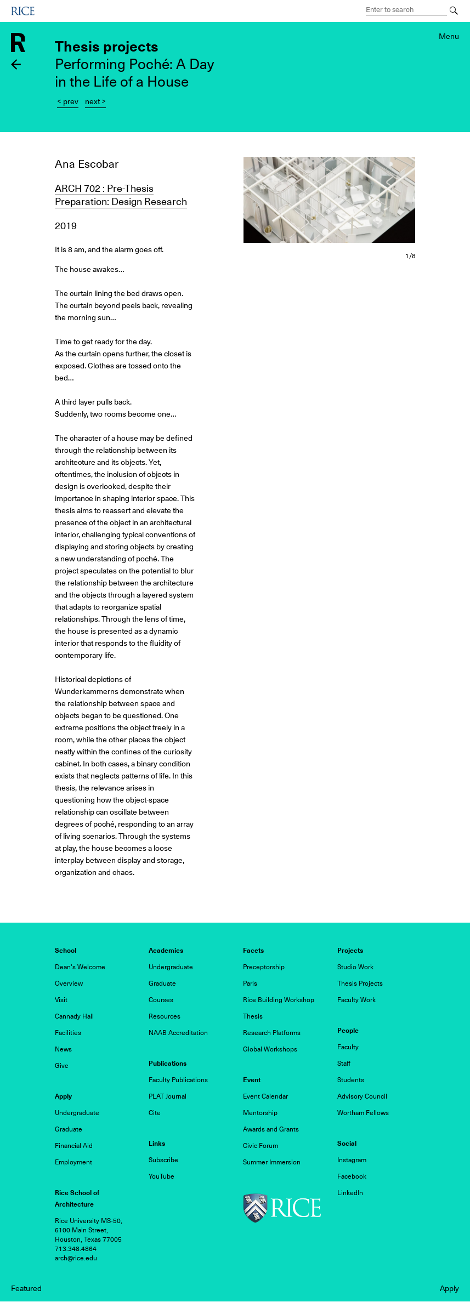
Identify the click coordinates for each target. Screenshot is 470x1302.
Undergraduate (171, 967)
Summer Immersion (272, 1162)
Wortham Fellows (363, 1112)
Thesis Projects (360, 983)
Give (62, 1065)
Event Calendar (265, 1096)
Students (350, 1080)
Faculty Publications (178, 1080)
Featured (26, 1288)
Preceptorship (264, 967)
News (63, 1049)
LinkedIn (350, 1193)
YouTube (161, 1176)
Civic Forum (260, 1145)
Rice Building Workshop (278, 1000)
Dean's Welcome (80, 967)
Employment (73, 1162)
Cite (155, 1112)
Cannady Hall (74, 1016)
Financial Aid (74, 1145)
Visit (61, 1000)
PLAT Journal (167, 1096)
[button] (330, 200)
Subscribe (163, 1160)
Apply (449, 1288)
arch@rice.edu (76, 1258)
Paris (250, 983)
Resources (164, 1016)
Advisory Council (362, 1096)
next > (95, 101)
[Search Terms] (406, 9)
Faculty (348, 1047)
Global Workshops (270, 1049)
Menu (449, 36)
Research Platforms (272, 1032)
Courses (161, 1000)
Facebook (351, 1176)
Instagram (351, 1160)
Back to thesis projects (16, 64)
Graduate (162, 983)
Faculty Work (356, 1000)
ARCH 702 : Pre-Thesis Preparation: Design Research (121, 195)
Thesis (253, 1016)
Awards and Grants (271, 1129)
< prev (67, 101)
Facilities (68, 1032)
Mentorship (260, 1112)
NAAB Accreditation (178, 1032)
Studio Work (355, 967)
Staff (343, 1063)
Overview (69, 983)
